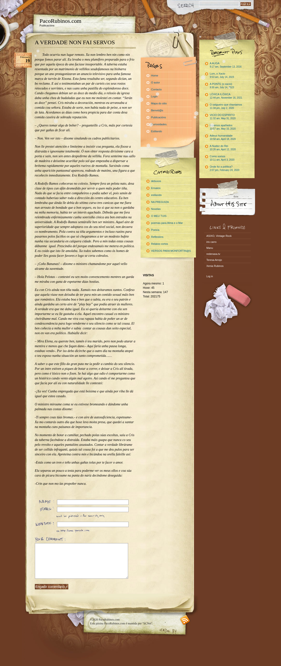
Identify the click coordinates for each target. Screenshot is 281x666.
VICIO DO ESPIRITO (223, 116)
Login (154, 96)
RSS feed (185, 620)
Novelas (156, 208)
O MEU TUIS (159, 215)
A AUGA (226, 65)
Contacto (156, 89)
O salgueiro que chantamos (226, 106)
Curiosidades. (159, 124)
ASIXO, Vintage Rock (219, 235)
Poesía (155, 229)
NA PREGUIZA (160, 202)
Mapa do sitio (159, 103)
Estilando (156, 131)
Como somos (222, 158)
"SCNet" (147, 623)
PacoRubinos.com (60, 21)
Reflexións (157, 236)
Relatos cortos (159, 243)
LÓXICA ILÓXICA (226, 96)
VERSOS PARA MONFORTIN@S (171, 250)
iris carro (211, 241)
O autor (155, 82)
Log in (209, 276)
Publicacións (158, 117)
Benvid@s (157, 110)
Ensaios (156, 188)
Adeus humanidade (223, 137)
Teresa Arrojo (214, 259)
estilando (156, 195)
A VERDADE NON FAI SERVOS (75, 42)
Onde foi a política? (224, 168)
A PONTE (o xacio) (222, 85)
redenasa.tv (213, 253)
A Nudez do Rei (223, 148)
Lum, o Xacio (222, 75)
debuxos (156, 181)
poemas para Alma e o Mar (167, 222)
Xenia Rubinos (215, 265)
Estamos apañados (223, 127)
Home (154, 75)
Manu (209, 247)
